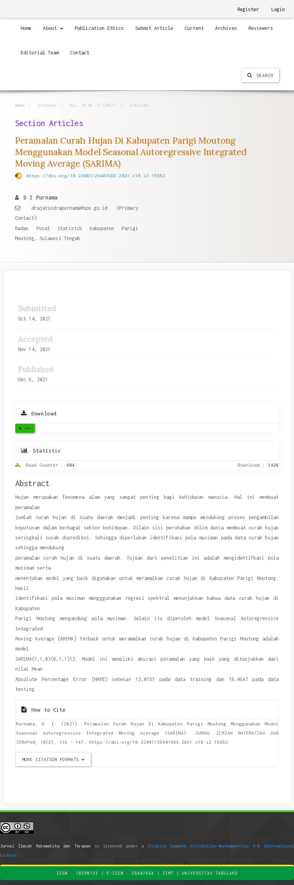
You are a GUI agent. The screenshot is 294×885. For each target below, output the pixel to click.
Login (278, 9)
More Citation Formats (53, 759)
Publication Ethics (99, 28)
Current (194, 28)
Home (26, 28)
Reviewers (260, 28)
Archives (226, 28)
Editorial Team (40, 53)
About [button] (53, 28)
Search (260, 75)
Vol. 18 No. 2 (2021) (92, 105)
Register (248, 9)
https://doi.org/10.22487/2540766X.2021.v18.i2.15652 (95, 175)
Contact (79, 53)
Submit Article (154, 28)
